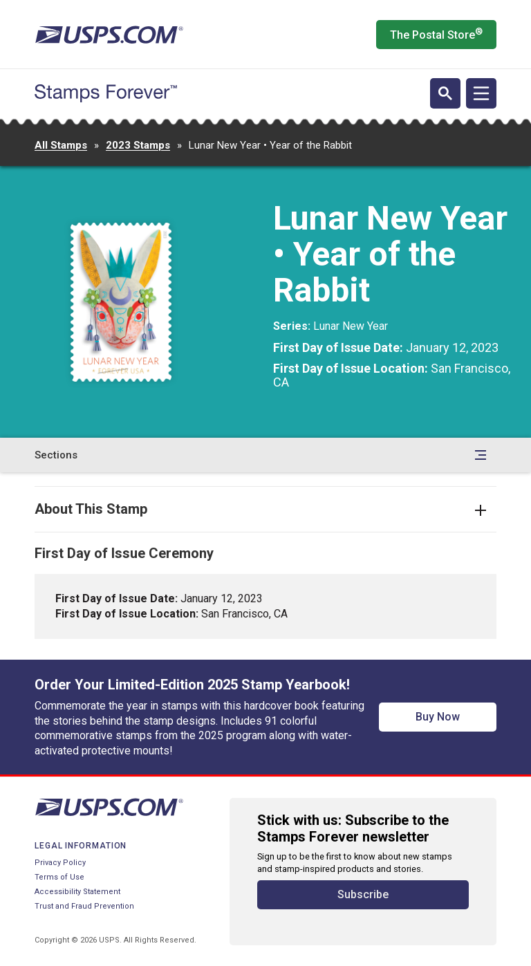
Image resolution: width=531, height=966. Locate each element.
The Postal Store (436, 33)
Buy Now (438, 716)
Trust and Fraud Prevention (84, 906)
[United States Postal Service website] (109, 35)
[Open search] (445, 93)
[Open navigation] (481, 93)
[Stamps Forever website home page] (106, 93)
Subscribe (363, 894)
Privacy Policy (60, 862)
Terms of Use (59, 877)
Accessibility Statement (77, 891)
